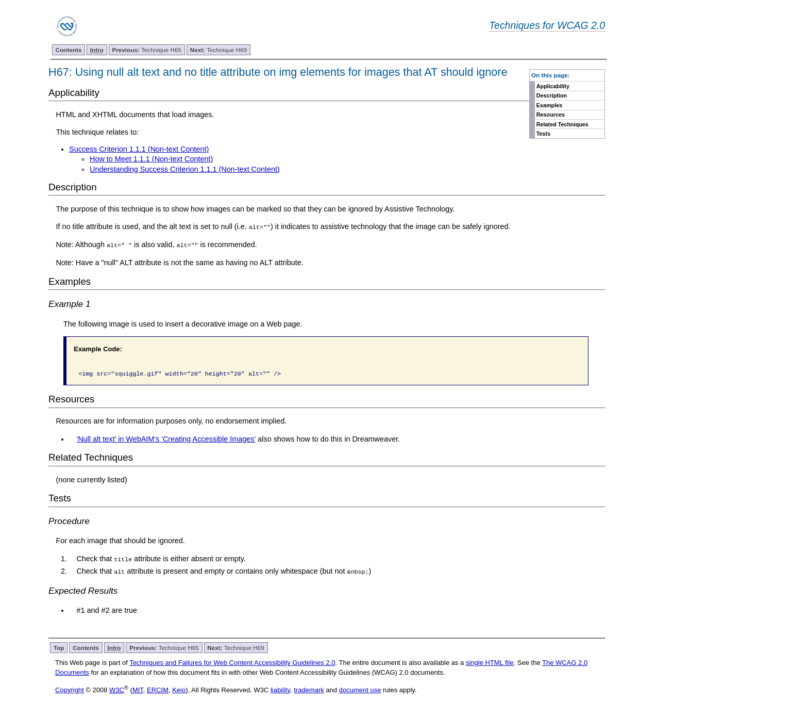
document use (360, 689)
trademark (309, 689)
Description (551, 95)
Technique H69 (218, 49)
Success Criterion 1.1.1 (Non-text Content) (139, 149)
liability (280, 689)
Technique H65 (147, 49)
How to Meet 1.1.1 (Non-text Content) (151, 159)
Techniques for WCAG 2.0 (547, 25)
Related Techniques (562, 124)
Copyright (69, 689)
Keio (179, 689)
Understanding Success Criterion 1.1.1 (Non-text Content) (185, 169)
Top (59, 647)
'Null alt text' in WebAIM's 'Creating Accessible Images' (166, 438)
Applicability (552, 86)
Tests (543, 134)
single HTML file (490, 662)
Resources (550, 114)
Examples (549, 105)
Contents (69, 49)
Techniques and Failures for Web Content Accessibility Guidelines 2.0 (232, 662)
